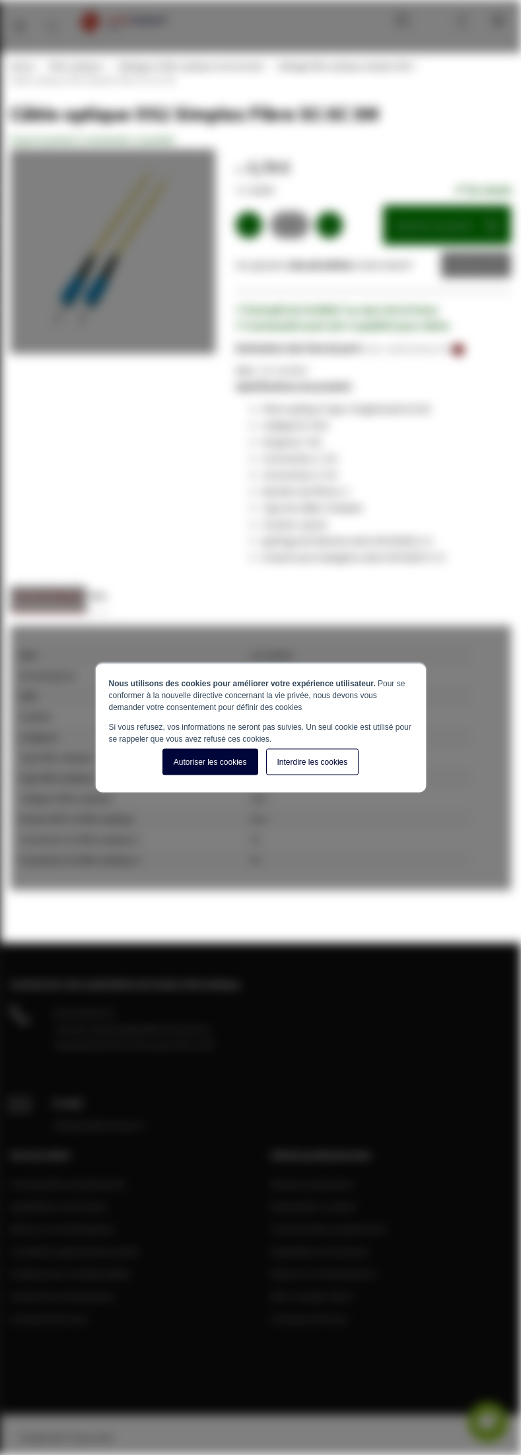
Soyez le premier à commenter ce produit (92, 140)
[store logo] (123, 22)
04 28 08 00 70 (83, 1012)
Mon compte (435, 20)
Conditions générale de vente (74, 1251)
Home (22, 66)
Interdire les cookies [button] (312, 761)
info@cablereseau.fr (99, 1125)
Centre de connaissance (63, 1296)
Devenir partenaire (312, 1183)
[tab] (48, 599)
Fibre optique (75, 66)
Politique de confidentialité (70, 1273)
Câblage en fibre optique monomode (189, 66)
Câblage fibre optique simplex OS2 (344, 66)
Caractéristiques (48, 595)
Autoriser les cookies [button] (210, 761)
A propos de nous (49, 1318)
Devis (466, 264)
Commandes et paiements (67, 1183)
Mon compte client (312, 1296)
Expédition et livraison (59, 1206)
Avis (98, 595)
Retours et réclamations (63, 1228)
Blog (399, 19)
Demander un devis (314, 1206)
